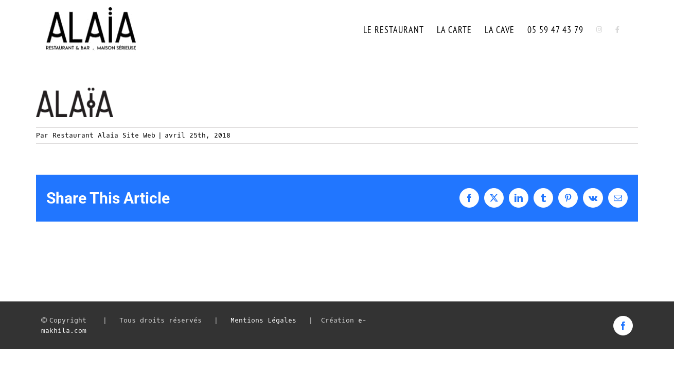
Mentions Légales (263, 320)
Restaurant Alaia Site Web (103, 135)
